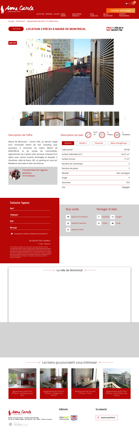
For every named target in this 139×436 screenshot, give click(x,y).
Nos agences (94, 15)
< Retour (16, 29)
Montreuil (20, 21)
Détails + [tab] (83, 143)
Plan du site (11, 419)
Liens (35, 419)
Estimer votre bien (121, 10)
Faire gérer (63, 15)
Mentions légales (19, 419)
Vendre (48, 14)
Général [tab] (67, 143)
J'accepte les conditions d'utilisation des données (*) (31, 234)
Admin (38, 419)
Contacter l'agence (39, 240)
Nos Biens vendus (76, 15)
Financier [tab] (99, 143)
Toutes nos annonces (46, 419)
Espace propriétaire (106, 417)
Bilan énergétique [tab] (119, 143)
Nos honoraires (28, 419)
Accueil (11, 21)
